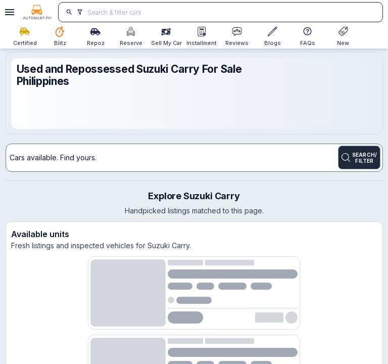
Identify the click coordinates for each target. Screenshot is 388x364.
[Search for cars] (231, 12)
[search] (69, 12)
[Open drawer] (8, 12)
